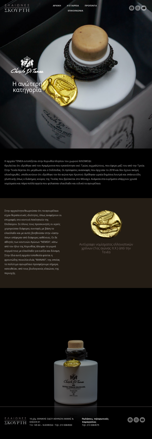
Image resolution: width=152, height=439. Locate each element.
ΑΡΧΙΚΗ (57, 5)
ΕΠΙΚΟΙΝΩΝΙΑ (75, 10)
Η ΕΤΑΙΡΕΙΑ (73, 5)
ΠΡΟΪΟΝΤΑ (91, 5)
